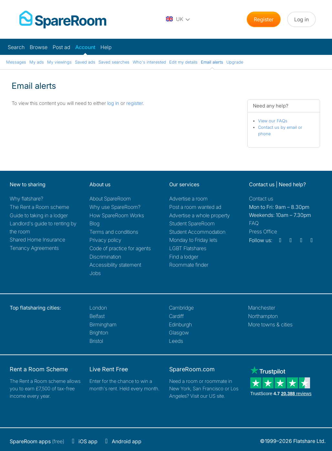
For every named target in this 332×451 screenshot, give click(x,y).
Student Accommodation (197, 232)
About (110, 198)
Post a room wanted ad (195, 207)
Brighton (98, 332)
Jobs (95, 273)
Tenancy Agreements (34, 248)
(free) (37, 441)
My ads (36, 62)
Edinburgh (180, 324)
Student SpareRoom (192, 223)
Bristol (96, 341)
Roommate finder (188, 264)
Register (264, 19)
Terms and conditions (113, 232)
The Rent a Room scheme (39, 207)
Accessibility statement (115, 264)
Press (263, 231)
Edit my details (183, 62)
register (134, 103)
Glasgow (179, 332)
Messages (16, 62)
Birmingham (103, 324)
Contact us (261, 198)
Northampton (263, 316)
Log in (301, 19)
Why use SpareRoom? (114, 207)
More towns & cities (270, 324)
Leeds (176, 341)
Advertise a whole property (199, 215)
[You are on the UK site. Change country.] (178, 19)
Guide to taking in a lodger (39, 215)
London (98, 307)
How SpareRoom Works (116, 215)
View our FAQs (272, 120)
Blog (94, 223)
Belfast (97, 316)
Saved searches (114, 62)
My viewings (59, 62)
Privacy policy (105, 240)
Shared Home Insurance (37, 239)
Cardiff (176, 316)
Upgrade (234, 62)
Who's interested (149, 62)
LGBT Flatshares (187, 248)
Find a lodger (183, 256)
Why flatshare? (26, 198)
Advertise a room (188, 198)
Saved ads (85, 62)
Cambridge (181, 307)
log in (113, 103)
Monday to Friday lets (193, 240)
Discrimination (105, 256)
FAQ (254, 223)
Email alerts (212, 62)
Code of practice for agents (120, 248)
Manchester (261, 307)
